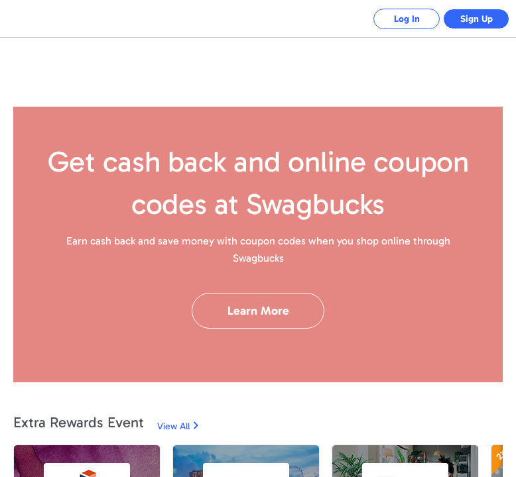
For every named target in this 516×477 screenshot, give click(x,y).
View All (173, 426)
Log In (407, 19)
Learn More (258, 310)
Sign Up (476, 19)
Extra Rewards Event (78, 422)
